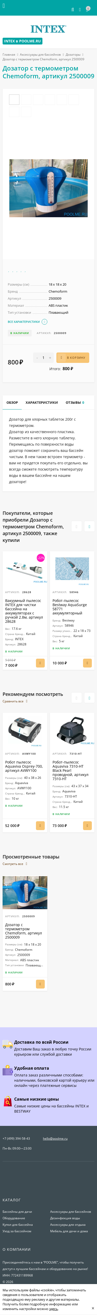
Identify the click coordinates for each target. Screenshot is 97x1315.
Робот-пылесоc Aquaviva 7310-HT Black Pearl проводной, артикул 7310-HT (70, 770)
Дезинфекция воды (65, 1218)
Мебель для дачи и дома (69, 1231)
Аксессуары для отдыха (68, 1224)
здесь (53, 1308)
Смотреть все (15, 864)
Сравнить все (15, 701)
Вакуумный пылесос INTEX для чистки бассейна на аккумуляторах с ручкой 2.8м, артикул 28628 (24, 611)
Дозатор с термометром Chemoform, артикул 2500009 (23, 931)
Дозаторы (73, 54)
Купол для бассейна (18, 1224)
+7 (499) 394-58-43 (16, 1138)
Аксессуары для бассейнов (40, 54)
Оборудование (14, 1218)
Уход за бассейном (17, 1231)
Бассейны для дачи (17, 1211)
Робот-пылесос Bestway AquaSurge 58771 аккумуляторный (70, 606)
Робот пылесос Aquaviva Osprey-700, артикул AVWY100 (24, 766)
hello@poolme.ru (55, 1138)
